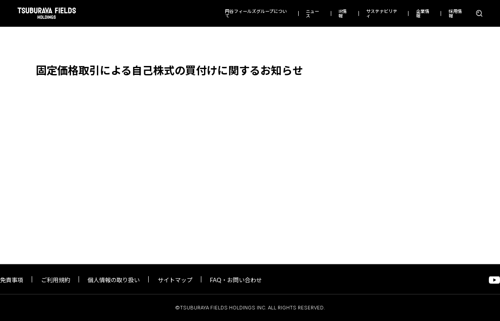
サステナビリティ (381, 13)
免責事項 (11, 280)
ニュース (312, 13)
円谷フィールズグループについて (256, 13)
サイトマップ (175, 280)
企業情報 (422, 13)
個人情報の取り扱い (114, 280)
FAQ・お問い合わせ (236, 280)
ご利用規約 (55, 280)
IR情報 (342, 13)
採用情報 (455, 13)
